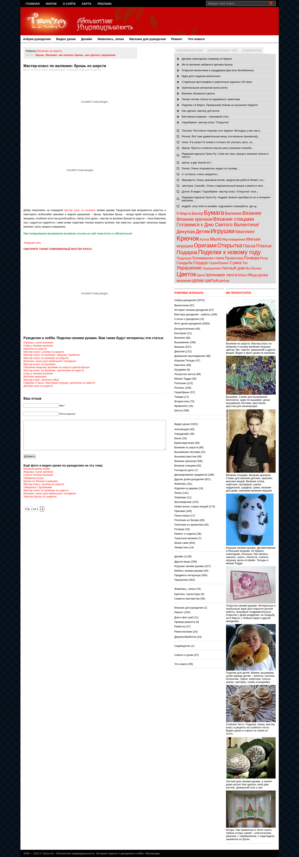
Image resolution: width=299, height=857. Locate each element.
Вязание (251, 213)
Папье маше (182, 515)
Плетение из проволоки (188, 524)
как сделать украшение (100, 55)
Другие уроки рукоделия (189, 479)
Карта (86, 3)
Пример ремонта (184, 621)
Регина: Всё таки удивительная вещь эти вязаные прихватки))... (221, 136)
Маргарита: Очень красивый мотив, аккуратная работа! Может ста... (223, 180)
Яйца (252, 275)
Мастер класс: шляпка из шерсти (44, 351)
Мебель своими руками (188, 570)
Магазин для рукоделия (147, 39)
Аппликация (181, 429)
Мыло (216, 239)
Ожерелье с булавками (38, 493)
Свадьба (184, 263)
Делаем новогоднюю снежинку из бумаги (207, 58)
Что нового (196, 39)
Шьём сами (181, 542)
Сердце (200, 262)
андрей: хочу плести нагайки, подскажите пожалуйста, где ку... (220, 206)
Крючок (188, 238)
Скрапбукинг (219, 263)
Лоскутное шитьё (184, 374)
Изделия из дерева (186, 488)
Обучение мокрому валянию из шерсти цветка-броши (56, 367)
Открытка (229, 245)
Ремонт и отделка (185, 533)
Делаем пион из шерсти (38, 385)
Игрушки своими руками (189, 566)
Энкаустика (181, 547)
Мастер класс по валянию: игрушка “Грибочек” (52, 354)
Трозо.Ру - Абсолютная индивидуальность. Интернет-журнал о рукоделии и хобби (93, 853)
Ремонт (176, 39)
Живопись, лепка (111, 39)
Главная (33, 3)
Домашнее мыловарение (189, 355)
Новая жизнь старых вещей (191, 506)
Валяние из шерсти (50, 50)
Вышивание (181, 342)
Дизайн (86, 39)
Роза (264, 258)
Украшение (189, 268)
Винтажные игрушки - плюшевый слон (205, 116)
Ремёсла (179, 626)
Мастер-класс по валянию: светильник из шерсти (54, 370)
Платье (264, 245)
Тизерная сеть (32, 242)
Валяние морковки (35, 376)
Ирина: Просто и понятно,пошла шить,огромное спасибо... (218, 148)
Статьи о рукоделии (186, 318)
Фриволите (181, 405)
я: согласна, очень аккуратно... (200, 174)
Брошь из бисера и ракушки (41, 487)
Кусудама (180, 369)
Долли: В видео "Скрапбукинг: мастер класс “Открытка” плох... (220, 191)
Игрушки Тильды (184, 360)
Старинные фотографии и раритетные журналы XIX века (217, 81)
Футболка (253, 268)
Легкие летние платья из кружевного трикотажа (211, 99)
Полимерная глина (208, 258)
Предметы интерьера (187, 575)
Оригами (205, 245)
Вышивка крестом (185, 456)
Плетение (180, 383)
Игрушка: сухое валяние (38, 342)
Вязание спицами (233, 219)
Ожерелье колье (34, 484)
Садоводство (182, 645)
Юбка (242, 275)
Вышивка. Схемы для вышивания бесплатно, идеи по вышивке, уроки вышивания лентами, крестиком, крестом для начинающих (251, 400)
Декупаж (186, 231)
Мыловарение (234, 239)
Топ (245, 263)
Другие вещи (182, 561)
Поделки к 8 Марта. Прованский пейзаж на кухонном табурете (220, 105)
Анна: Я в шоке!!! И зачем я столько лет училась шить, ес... (218, 142)
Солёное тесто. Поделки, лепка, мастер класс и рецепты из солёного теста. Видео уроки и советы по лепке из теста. (251, 727)
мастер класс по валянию (79, 210)
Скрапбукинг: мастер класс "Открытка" (205, 122)
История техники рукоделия (191, 309)
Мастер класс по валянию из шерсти (46, 358)
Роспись (179, 387)
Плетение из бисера (186, 520)
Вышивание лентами (187, 451)
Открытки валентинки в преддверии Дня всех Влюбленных (218, 70)
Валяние (51, 55)
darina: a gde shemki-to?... (197, 162)
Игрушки (223, 231)
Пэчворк (251, 258)
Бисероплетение (184, 328)
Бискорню (180, 333)
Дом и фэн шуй (183, 617)
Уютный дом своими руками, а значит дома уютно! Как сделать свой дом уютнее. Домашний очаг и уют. (251, 783)
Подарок (187, 252)
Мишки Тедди (182, 378)
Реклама (105, 3)
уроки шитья (205, 280)
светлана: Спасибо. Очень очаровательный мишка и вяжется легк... (223, 185)
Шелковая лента (221, 275)
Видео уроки (66, 39)
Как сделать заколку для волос (201, 110)
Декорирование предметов (190, 474)
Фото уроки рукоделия (187, 323)
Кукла (204, 239)
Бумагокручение (184, 442)
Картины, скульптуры (187, 594)
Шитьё (178, 410)
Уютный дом (233, 268)
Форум (51, 3)
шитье (224, 281)
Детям (203, 231)
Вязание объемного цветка (198, 93)
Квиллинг (245, 231)
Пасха (249, 245)
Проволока (234, 258)
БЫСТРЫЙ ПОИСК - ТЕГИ (222, 50)
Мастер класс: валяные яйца (41, 379)
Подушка (184, 258)
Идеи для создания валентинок (201, 76)
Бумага (214, 212)
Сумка (236, 262)
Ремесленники (183, 631)
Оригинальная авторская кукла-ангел (205, 87)
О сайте (69, 3)
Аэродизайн (181, 433)
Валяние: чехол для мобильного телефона (50, 361)
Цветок (186, 274)
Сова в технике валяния (38, 345)
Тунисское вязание (186, 538)
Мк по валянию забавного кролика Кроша (207, 64)
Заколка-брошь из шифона (40, 502)
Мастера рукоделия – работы (192, 314)
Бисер (197, 213)
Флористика (181, 401)
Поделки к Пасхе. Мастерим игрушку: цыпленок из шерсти (59, 382)
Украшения (212, 268)
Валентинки (181, 305)
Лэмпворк (180, 497)
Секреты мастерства (187, 598)
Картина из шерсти (35, 348)
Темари (178, 396)
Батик (177, 438)
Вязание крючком (195, 219)
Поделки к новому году (229, 252)
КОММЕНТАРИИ (251, 50)
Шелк (201, 275)
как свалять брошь (70, 55)
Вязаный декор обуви (37, 474)
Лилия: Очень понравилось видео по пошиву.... (211, 168)
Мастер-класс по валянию (40, 364)
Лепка (178, 492)
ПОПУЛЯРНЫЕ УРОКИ (190, 50)
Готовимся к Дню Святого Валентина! (218, 224)
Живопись (180, 483)
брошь (40, 55)
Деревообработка (185, 636)
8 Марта (184, 213)
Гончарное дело (184, 470)
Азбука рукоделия (37, 39)
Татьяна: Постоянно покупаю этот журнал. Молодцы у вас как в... (222, 130)
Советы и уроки (183, 654)
